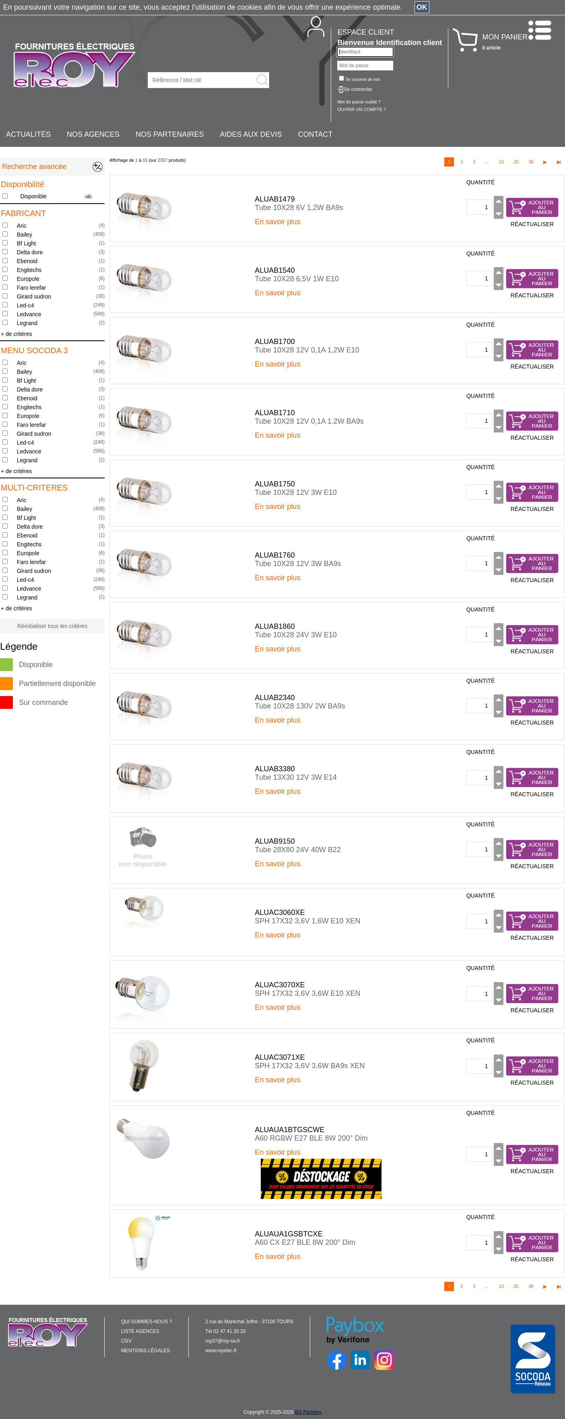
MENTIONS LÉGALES (145, 1350)
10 (501, 161)
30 (530, 161)
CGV (126, 1341)
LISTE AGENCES (140, 1331)
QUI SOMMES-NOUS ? (146, 1321)
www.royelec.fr (221, 1350)
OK (422, 7)
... (487, 161)
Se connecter (358, 89)
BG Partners (308, 1412)
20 (515, 161)
